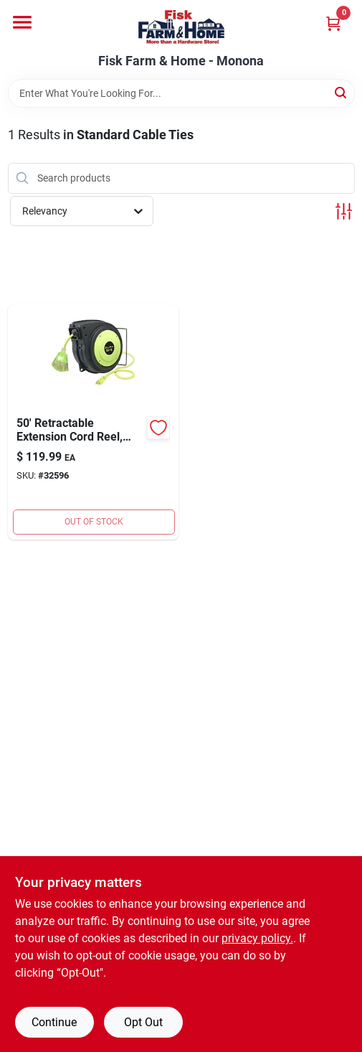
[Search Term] (181, 93)
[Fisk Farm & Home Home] (181, 27)
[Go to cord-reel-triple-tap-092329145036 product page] (93, 422)
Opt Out (143, 1022)
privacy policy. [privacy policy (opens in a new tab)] (257, 938)
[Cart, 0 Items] (333, 23)
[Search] (341, 92)
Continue (54, 1022)
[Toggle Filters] (343, 211)
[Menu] (22, 22)
